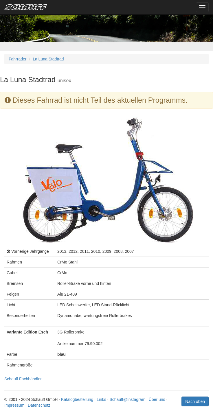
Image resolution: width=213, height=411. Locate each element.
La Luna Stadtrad (48, 59)
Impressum (14, 405)
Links (101, 399)
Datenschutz (39, 405)
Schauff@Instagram (127, 399)
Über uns (157, 399)
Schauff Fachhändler (23, 379)
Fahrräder (17, 59)
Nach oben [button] (195, 401)
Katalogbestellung (77, 399)
